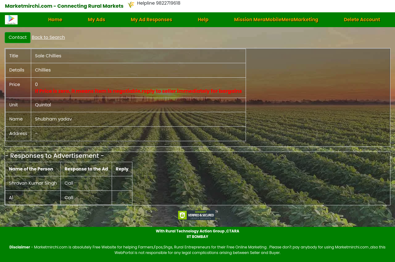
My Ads (96, 19)
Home (55, 19)
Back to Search (48, 37)
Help (203, 19)
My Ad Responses (151, 19)
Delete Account (362, 19)
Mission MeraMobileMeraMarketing (276, 19)
